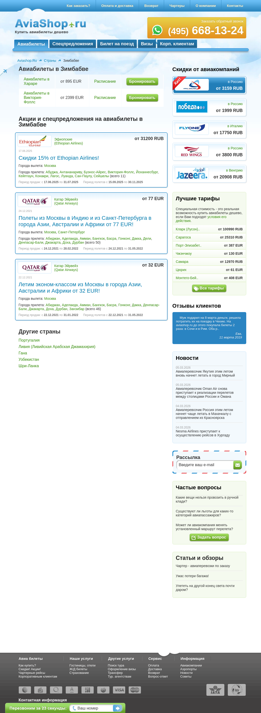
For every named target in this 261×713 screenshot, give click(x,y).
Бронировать (142, 81)
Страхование (79, 673)
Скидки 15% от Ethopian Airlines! (59, 158)
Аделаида (70, 238)
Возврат (151, 6)
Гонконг (124, 238)
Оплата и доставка (117, 6)
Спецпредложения (72, 43)
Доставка (155, 669)
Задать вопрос (211, 537)
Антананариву (71, 172)
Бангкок (98, 238)
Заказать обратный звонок (222, 21)
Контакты (235, 6)
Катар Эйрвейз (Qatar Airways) (66, 201)
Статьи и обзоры (200, 558)
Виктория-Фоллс (121, 172)
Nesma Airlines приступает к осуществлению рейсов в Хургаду (203, 433)
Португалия (29, 340)
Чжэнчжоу (184, 253)
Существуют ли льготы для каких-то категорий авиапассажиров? (204, 513)
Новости (187, 358)
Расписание (105, 81)
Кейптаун (26, 176)
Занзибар (76, 309)
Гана (23, 353)
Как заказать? (78, 6)
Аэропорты (188, 669)
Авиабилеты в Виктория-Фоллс (37, 97)
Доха (66, 242)
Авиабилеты (31, 44)
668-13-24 (206, 30)
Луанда (67, 176)
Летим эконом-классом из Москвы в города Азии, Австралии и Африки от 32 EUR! (80, 287)
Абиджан (53, 238)
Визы (147, 43)
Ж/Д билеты (78, 669)
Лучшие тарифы (198, 198)
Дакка (136, 238)
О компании (206, 6)
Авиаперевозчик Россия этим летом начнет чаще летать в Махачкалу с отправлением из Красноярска (204, 414)
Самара (182, 262)
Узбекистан (29, 359)
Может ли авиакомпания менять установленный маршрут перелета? (204, 527)
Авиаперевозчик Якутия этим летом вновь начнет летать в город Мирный (205, 373)
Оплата (153, 665)
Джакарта (53, 242)
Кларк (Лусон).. (188, 229)
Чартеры (176, 6)
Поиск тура (116, 665)
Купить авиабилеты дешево (41, 32)
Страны (50, 61)
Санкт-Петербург (71, 232)
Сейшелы (101, 176)
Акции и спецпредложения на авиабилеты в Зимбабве (81, 122)
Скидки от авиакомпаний (205, 69)
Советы (185, 676)
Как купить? (27, 665)
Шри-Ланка (29, 366)
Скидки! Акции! (30, 669)
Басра (112, 238)
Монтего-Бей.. (187, 278)
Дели (147, 238)
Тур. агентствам (119, 676)
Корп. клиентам (177, 43)
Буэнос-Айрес (95, 172)
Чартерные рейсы (32, 673)
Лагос (54, 176)
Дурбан (78, 242)
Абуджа (52, 172)
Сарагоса (183, 237)
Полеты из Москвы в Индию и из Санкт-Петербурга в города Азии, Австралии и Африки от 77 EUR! (85, 221)
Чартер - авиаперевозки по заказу (203, 566)
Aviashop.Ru (27, 61)
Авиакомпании (191, 665)
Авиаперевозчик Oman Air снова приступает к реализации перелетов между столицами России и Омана (205, 392)
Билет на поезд (117, 43)
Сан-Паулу (83, 176)
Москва (50, 166)
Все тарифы (212, 288)
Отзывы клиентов (196, 306)
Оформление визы (122, 669)
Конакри (41, 176)
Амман (85, 238)
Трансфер (115, 673)
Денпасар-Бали (31, 242)
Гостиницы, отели (82, 665)
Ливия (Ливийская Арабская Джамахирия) (57, 347)
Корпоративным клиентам (38, 676)
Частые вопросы (198, 487)
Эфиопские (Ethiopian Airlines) (68, 141)
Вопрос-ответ (158, 676)
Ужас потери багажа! (192, 576)
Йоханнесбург (147, 172)
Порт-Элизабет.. (188, 245)
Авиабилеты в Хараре (37, 81)
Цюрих (181, 270)
